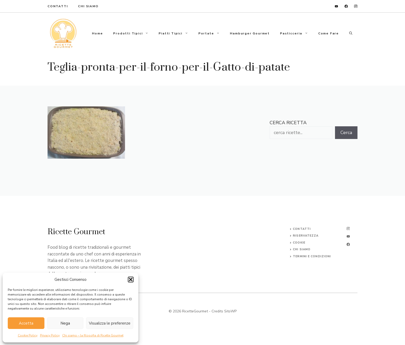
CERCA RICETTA (288, 123)
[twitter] (348, 236)
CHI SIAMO (301, 249)
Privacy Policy (50, 335)
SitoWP (230, 311)
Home (97, 33)
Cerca (346, 132)
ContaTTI (58, 6)
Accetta (26, 323)
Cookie (299, 243)
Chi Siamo (88, 6)
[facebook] (346, 6)
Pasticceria (296, 33)
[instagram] (355, 6)
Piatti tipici (176, 33)
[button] (130, 279)
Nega (65, 323)
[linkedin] (336, 6)
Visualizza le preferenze (109, 323)
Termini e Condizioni (312, 256)
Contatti (302, 229)
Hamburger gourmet (250, 33)
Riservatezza (305, 236)
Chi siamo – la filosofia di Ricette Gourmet (92, 335)
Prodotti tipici (133, 33)
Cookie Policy (27, 335)
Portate (211, 33)
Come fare (328, 33)
